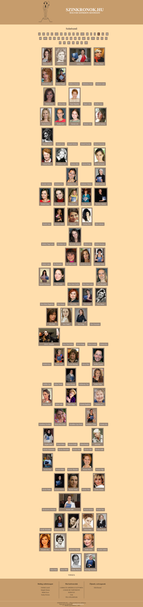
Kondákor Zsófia (91, 423)
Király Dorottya (100, 244)
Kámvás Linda (100, 84)
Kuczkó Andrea (102, 549)
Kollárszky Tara (84, 384)
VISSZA (71, 575)
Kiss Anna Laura (88, 284)
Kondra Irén (103, 424)
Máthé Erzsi (45, 592)
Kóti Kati (97, 443)
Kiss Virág (81, 323)
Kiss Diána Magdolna (47, 304)
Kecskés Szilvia (46, 184)
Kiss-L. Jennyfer (49, 343)
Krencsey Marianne (60, 548)
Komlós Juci (99, 403)
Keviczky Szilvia (74, 243)
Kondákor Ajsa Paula (76, 424)
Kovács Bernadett (64, 449)
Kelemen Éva (59, 184)
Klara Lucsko (92, 344)
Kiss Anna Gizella (73, 284)
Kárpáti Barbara (100, 123)
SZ (84, 38)
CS (56, 34)
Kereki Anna (46, 224)
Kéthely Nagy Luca (47, 244)
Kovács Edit (88, 449)
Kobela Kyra (47, 364)
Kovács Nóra (87, 468)
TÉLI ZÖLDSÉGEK (71, 597)
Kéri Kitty (73, 223)
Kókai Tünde (58, 384)
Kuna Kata (54, 569)
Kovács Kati (47, 468)
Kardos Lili (60, 123)
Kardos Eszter (46, 123)
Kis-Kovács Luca (85, 263)
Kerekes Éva (73, 203)
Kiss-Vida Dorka (68, 344)
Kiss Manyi (101, 303)
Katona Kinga (86, 164)
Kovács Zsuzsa (99, 488)
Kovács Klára (60, 469)
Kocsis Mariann (73, 363)
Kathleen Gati (61, 163)
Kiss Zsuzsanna (95, 324)
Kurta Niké (64, 569)
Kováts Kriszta (88, 509)
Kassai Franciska (99, 144)
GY (82, 34)
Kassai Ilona (47, 163)
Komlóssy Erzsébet (45, 424)
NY (45, 38)
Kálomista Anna (87, 84)
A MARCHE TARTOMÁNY (71, 590)
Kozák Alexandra (45, 529)
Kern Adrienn (100, 224)
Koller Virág (98, 383)
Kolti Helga (71, 403)
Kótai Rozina (84, 444)
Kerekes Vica (86, 203)
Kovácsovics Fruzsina (49, 509)
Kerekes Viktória (101, 203)
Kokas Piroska (70, 383)
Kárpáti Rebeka (72, 144)
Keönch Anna (45, 203)
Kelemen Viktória (86, 184)
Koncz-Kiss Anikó (60, 423)
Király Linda (46, 264)
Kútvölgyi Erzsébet (90, 568)
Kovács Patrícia (59, 488)
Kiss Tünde (66, 323)
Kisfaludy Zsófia (99, 263)
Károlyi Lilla (87, 124)
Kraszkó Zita (45, 548)
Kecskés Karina (100, 163)
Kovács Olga (100, 469)
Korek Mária (61, 444)
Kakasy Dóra (47, 63)
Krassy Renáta (101, 528)
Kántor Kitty (49, 103)
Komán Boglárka (85, 404)
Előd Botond (97, 587)
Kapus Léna (87, 104)
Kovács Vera (86, 489)
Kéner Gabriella (100, 183)
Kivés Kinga (80, 344)
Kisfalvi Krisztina (45, 283)
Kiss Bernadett (102, 283)
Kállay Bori (80, 63)
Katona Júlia (74, 164)
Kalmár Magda (60, 83)
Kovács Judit (99, 449)
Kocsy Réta (85, 364)
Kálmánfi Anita (47, 83)
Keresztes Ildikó (59, 223)
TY (93, 38)
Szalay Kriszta (45, 595)
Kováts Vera (100, 509)
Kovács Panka (47, 489)
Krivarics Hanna (74, 549)
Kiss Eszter (87, 303)
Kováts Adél (70, 508)
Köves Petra (88, 528)
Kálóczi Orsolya (74, 84)
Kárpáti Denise (47, 143)
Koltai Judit (59, 404)
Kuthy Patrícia (76, 568)
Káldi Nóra (61, 63)
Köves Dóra (73, 528)
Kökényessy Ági (59, 528)
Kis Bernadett (58, 264)
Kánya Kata (62, 104)
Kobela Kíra (103, 344)
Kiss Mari (52, 323)
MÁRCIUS (71, 592)
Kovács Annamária (49, 449)
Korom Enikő (73, 444)
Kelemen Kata (72, 183)
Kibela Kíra (87, 244)
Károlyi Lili (74, 123)
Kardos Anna (98, 104)
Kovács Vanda (73, 488)
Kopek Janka (48, 443)
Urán (71, 595)
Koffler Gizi (47, 384)
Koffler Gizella (98, 363)
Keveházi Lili (62, 244)
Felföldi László (45, 587)
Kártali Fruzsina (85, 144)
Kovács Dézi (76, 449)
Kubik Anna (88, 548)
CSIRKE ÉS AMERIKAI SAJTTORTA (71, 587)
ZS (86, 43)
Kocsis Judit (59, 363)
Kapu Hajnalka (74, 103)
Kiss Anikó (59, 283)
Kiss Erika (73, 303)
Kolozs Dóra (47, 403)
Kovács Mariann (73, 469)
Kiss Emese (61, 304)
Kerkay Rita (87, 223)
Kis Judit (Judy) (71, 263)
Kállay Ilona (99, 63)
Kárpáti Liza (60, 144)
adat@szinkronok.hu (78, 604)
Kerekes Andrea (59, 203)
